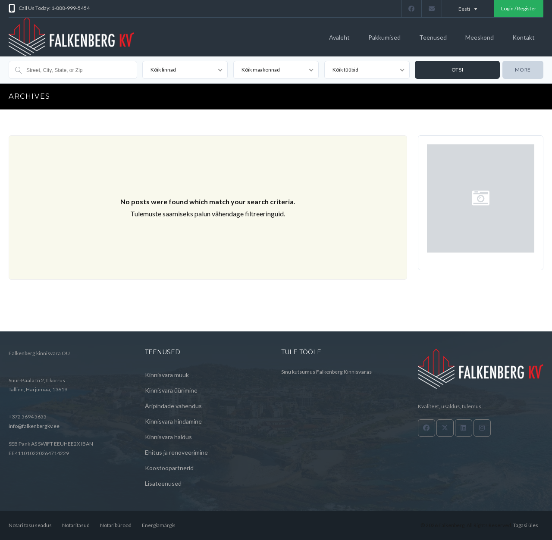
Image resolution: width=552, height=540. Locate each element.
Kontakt (523, 37)
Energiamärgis (159, 525)
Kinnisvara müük (167, 374)
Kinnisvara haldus (168, 436)
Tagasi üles (525, 525)
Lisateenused (163, 483)
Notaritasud (76, 525)
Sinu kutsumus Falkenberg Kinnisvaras (326, 371)
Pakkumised (384, 37)
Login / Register (518, 8)
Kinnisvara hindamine (173, 421)
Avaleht (339, 37)
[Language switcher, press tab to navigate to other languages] (468, 8)
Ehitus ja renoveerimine (176, 452)
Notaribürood (116, 525)
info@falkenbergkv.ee (34, 426)
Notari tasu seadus (30, 525)
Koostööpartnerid (169, 467)
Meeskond (479, 37)
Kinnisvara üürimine (171, 390)
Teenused (433, 37)
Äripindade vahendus (173, 405)
